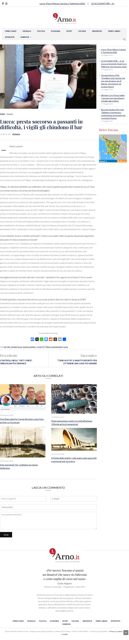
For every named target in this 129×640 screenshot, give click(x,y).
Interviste (10, 37)
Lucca (65, 347)
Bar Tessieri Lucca (14, 347)
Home (2, 114)
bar (5, 347)
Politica (41, 31)
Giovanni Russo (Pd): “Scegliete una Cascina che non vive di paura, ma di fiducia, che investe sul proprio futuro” (113, 81)
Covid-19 (41, 347)
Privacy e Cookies (116, 631)
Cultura (82, 31)
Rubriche (25, 37)
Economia (55, 31)
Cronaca (26, 31)
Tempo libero (114, 31)
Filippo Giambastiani (54, 347)
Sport (69, 31)
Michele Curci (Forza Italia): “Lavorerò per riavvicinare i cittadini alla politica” (113, 98)
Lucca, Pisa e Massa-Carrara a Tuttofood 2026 (62, 3)
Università (97, 31)
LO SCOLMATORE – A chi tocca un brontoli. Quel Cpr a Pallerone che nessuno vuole (114, 64)
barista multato (29, 347)
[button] (124, 39)
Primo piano (10, 31)
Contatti (65, 634)
